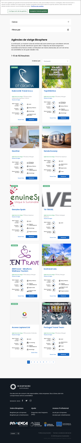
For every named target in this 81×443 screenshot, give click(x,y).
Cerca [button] (14, 22)
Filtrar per (16, 30)
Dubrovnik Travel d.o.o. (22, 91)
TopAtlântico (50, 91)
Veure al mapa (16, 100)
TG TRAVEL (48, 209)
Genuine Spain (18, 209)
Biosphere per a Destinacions (19, 415)
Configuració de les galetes (18, 11)
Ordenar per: (36, 61)
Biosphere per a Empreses (18, 412)
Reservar (31, 119)
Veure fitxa (21, 119)
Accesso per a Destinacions (61, 415)
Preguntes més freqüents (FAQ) (39, 413)
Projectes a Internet (66, 438)
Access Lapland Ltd (21, 327)
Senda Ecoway (50, 151)
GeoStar (16, 151)
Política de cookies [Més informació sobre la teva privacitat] (37, 6)
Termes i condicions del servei (62, 433)
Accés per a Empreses (60, 412)
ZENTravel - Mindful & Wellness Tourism (22, 270)
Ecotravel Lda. (50, 269)
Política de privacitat (45, 433)
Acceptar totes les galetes (38, 11)
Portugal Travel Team (54, 327)
